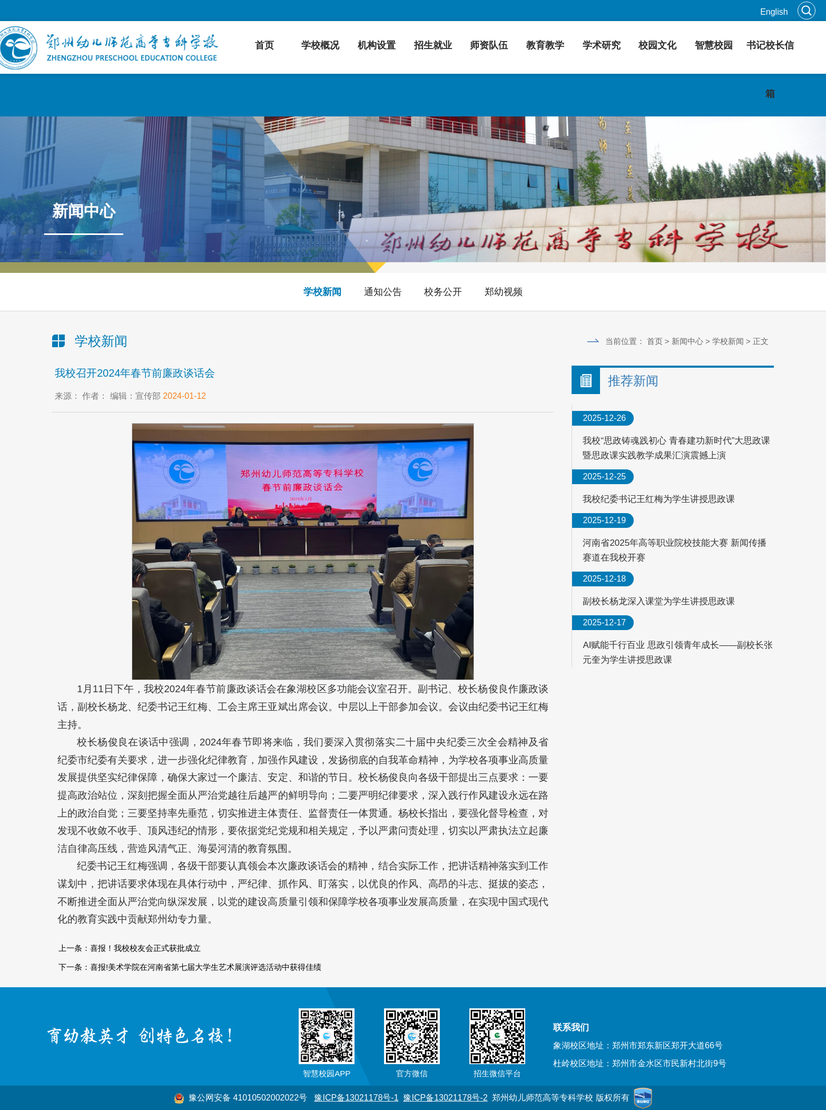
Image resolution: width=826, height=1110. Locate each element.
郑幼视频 (504, 292)
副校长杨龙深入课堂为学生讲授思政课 (659, 601)
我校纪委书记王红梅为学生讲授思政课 (659, 499)
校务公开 (443, 292)
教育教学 (545, 45)
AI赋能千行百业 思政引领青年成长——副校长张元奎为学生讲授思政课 (678, 652)
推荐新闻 (633, 381)
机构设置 (377, 45)
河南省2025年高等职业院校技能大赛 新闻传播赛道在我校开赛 (674, 550)
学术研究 (602, 45)
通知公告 (383, 292)
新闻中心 (687, 341)
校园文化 (657, 45)
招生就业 (433, 45)
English (774, 11)
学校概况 (320, 45)
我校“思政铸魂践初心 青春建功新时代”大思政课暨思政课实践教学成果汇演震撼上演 (676, 448)
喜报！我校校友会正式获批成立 (145, 948)
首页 (264, 45)
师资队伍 (489, 45)
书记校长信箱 (770, 69)
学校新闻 (322, 292)
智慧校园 (714, 45)
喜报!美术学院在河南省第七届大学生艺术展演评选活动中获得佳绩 (205, 966)
